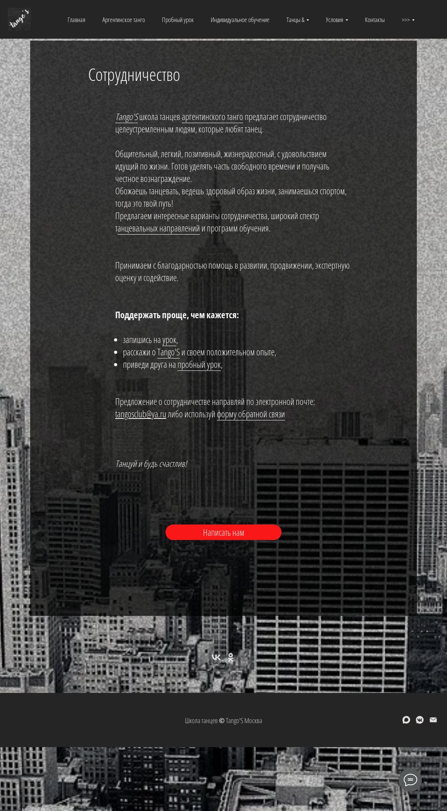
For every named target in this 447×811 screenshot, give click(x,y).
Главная (76, 19)
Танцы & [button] (295, 19)
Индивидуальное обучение (240, 19)
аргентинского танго (212, 116)
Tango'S (126, 116)
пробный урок (199, 364)
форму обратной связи (251, 414)
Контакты (375, 19)
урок (169, 339)
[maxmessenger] (406, 722)
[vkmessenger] (420, 722)
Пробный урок (178, 19)
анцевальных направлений (159, 228)
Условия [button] (334, 19)
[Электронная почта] (433, 722)
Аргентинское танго (123, 19)
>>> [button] (406, 19)
